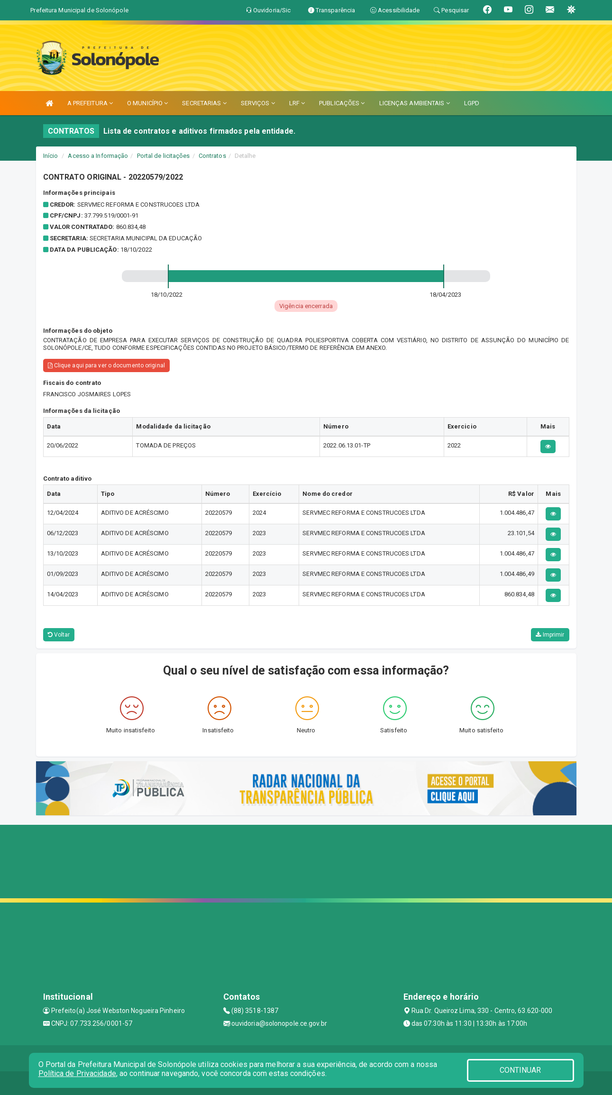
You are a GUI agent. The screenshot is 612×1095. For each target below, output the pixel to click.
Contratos (212, 155)
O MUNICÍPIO (147, 103)
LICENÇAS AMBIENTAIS (414, 103)
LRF (297, 103)
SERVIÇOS (258, 103)
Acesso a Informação (98, 155)
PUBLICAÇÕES (342, 103)
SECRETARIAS (204, 103)
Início (50, 155)
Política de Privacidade (77, 1073)
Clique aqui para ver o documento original (106, 365)
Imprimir (550, 634)
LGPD (471, 103)
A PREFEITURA (90, 103)
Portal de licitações (163, 155)
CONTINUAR (520, 1070)
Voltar (59, 634)
